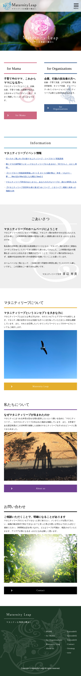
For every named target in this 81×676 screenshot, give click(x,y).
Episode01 (72, 632)
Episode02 (72, 636)
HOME (49, 632)
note (69, 653)
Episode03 (72, 640)
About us (50, 648)
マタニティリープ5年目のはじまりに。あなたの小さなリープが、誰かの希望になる (41, 182)
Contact (71, 644)
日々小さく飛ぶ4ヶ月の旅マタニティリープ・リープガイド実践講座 (34, 159)
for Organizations (54, 640)
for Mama (50, 636)
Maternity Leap (53, 644)
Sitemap (71, 648)
